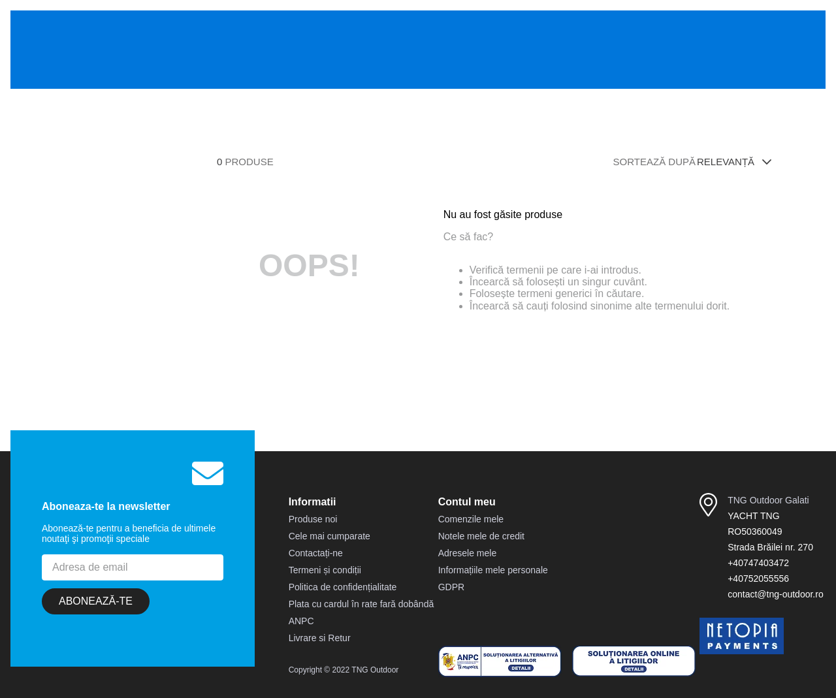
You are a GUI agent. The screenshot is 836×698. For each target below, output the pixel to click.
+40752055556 (758, 578)
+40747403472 (758, 563)
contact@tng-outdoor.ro (776, 594)
